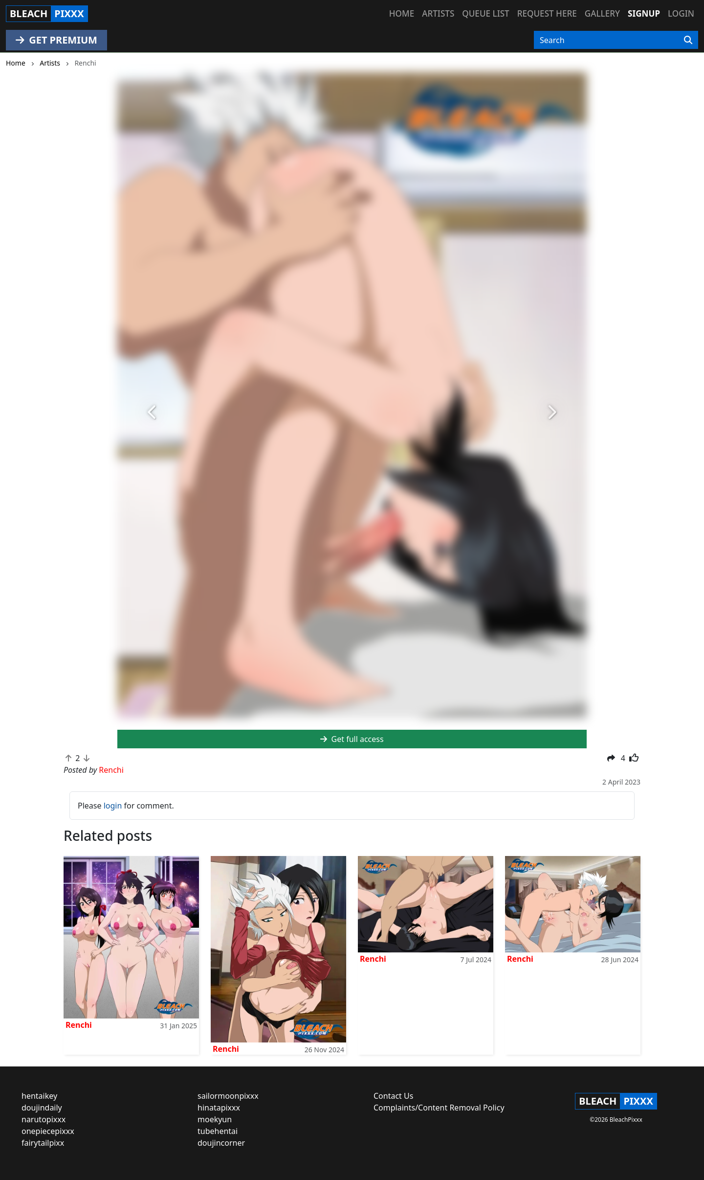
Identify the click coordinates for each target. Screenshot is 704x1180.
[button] (152, 412)
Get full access (351, 739)
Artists (438, 13)
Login (681, 13)
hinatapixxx (219, 1107)
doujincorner (221, 1142)
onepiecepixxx (48, 1131)
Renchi (79, 1024)
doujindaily (42, 1107)
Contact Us (393, 1095)
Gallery (602, 13)
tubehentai (218, 1131)
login (113, 805)
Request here (547, 13)
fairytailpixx (43, 1142)
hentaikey (39, 1095)
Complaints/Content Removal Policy (439, 1107)
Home (401, 13)
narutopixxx (44, 1119)
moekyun (215, 1119)
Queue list (485, 13)
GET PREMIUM (56, 39)
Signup (644, 13)
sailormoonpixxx (228, 1095)
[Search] (688, 40)
